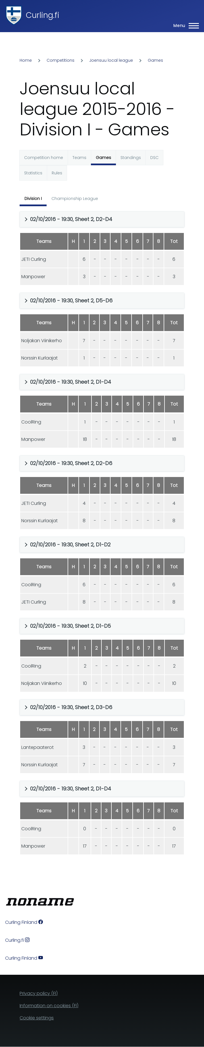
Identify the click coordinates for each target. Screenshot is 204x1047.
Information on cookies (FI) (49, 1005)
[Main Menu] (184, 25)
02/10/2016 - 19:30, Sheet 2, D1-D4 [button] (70, 381)
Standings (130, 157)
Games (155, 60)
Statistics (33, 173)
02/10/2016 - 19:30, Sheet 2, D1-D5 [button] (70, 625)
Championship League (74, 198)
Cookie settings (37, 1018)
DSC (154, 157)
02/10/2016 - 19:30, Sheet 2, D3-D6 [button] (71, 707)
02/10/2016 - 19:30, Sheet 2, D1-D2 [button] (70, 544)
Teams (79, 157)
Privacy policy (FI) (39, 993)
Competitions (60, 60)
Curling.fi (42, 15)
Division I (33, 198)
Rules (57, 173)
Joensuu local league (111, 60)
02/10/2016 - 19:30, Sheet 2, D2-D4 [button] (71, 219)
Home (26, 60)
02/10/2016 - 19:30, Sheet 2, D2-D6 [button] (71, 463)
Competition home (43, 157)
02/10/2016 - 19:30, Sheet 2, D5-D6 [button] (71, 300)
